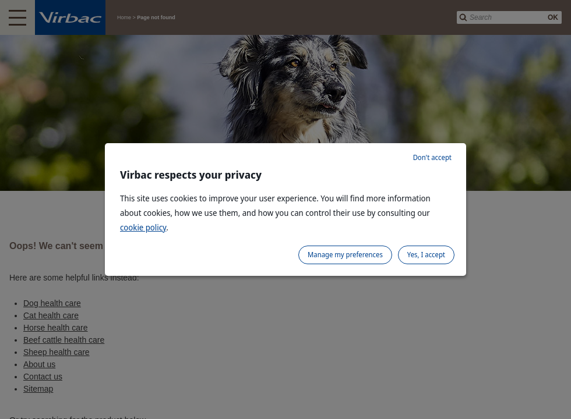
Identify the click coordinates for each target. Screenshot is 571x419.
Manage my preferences (345, 255)
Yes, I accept (426, 255)
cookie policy (143, 227)
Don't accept (432, 157)
